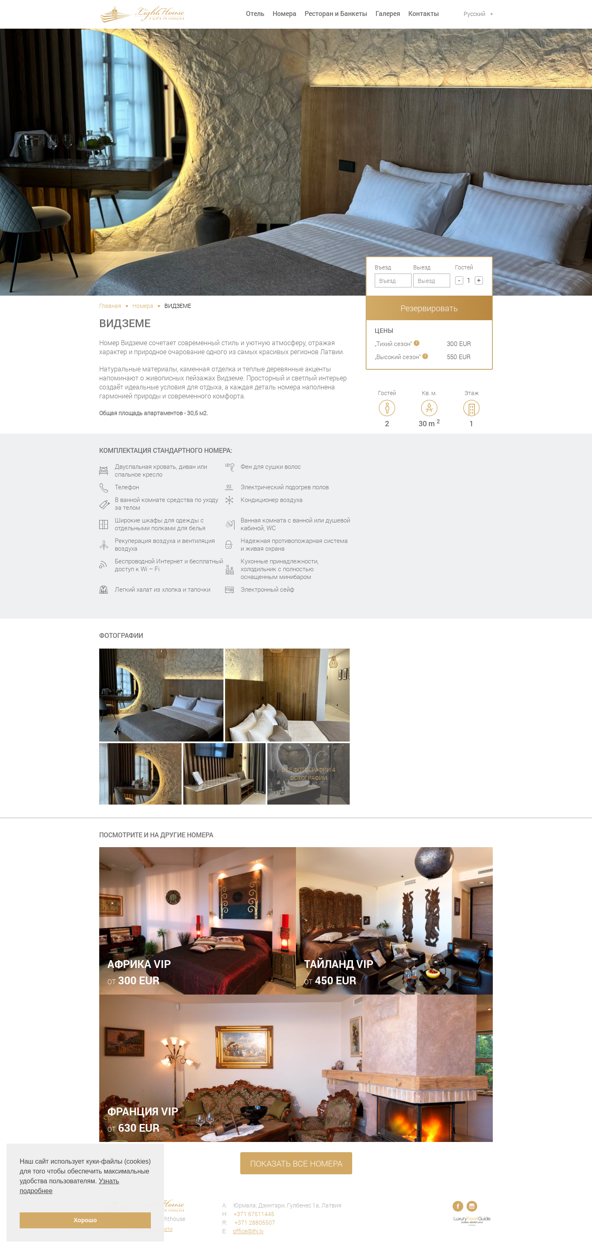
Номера (284, 13)
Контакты (423, 13)
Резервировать (429, 308)
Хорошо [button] (85, 1220)
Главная (110, 306)
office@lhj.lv (248, 1231)
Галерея (388, 13)
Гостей (464, 267)
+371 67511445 (254, 1214)
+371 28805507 (254, 1222)
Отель (255, 13)
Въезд (383, 267)
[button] (21, 1201)
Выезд (421, 267)
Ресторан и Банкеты (336, 13)
